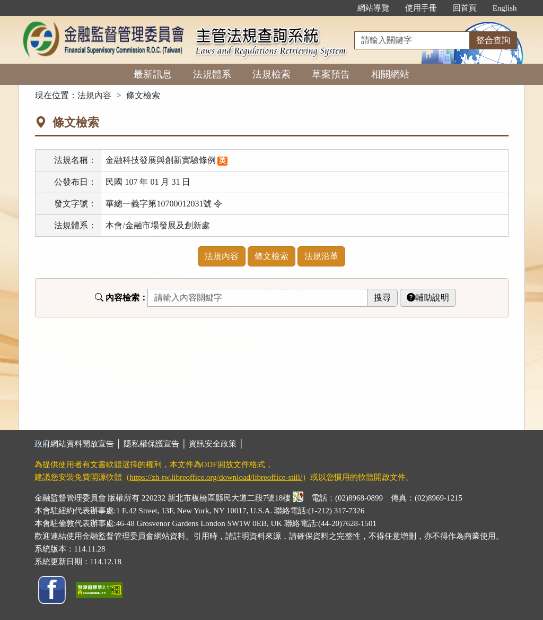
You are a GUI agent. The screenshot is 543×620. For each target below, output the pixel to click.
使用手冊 (421, 8)
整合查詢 (493, 40)
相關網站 (390, 74)
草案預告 (331, 74)
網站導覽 (373, 8)
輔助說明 (428, 297)
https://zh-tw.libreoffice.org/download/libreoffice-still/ (216, 477)
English (505, 8)
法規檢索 (271, 74)
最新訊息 (153, 74)
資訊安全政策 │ (216, 444)
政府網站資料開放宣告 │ (79, 444)
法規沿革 (321, 256)
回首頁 (465, 8)
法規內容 (94, 95)
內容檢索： (121, 297)
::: (338, 8)
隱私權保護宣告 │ (156, 444)
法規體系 (212, 74)
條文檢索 (271, 256)
